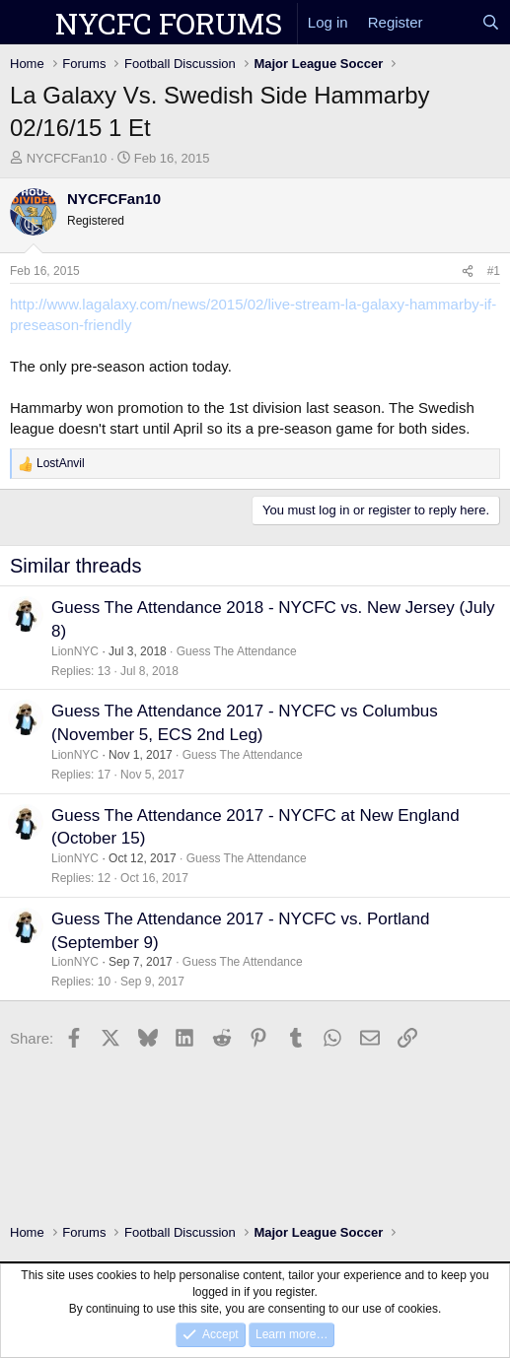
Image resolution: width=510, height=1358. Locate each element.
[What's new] (452, 22)
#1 (493, 271)
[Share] (467, 271)
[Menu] (27, 22)
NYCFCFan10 (67, 158)
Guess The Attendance (237, 651)
